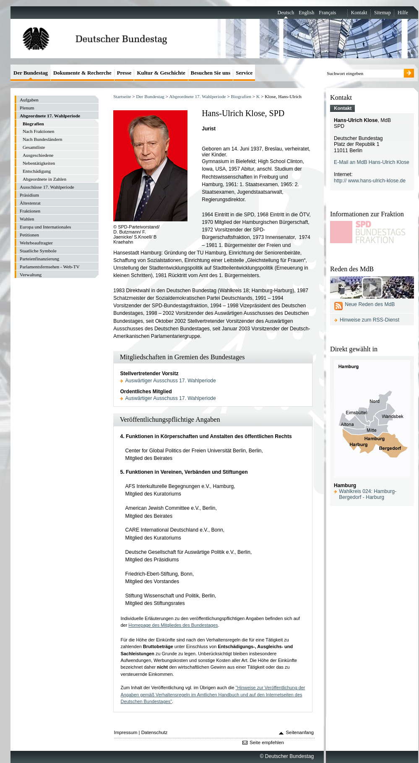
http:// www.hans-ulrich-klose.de (370, 181)
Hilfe (403, 13)
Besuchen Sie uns (211, 73)
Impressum (126, 732)
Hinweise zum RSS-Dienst (369, 320)
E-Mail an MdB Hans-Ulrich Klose (371, 162)
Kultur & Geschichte (161, 73)
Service (244, 73)
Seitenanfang (300, 732)
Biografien (241, 96)
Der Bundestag (150, 96)
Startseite (122, 96)
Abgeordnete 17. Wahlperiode (197, 96)
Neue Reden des (370, 304)
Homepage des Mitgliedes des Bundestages (173, 625)
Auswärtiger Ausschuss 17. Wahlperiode (170, 381)
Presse (124, 73)
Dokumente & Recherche (82, 73)
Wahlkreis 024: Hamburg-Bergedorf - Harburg (367, 494)
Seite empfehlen (267, 742)
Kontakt (359, 13)
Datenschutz (154, 732)
